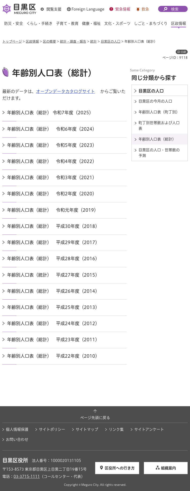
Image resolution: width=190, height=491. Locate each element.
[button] (51, 9)
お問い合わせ (17, 439)
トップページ (12, 41)
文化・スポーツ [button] (117, 23)
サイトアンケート (149, 429)
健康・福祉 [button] (91, 23)
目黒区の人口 (110, 41)
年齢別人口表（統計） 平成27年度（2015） (53, 275)
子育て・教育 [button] (67, 23)
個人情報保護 (17, 429)
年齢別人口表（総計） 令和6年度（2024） (52, 129)
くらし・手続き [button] (39, 23)
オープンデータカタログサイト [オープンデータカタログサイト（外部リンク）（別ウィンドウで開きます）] (65, 91)
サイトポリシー (52, 429)
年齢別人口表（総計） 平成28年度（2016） (53, 258)
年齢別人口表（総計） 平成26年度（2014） (53, 291)
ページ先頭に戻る (95, 418)
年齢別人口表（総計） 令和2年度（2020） (52, 193)
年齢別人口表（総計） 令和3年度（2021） (52, 177)
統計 (93, 41)
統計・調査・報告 (73, 41)
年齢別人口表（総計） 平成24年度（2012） (53, 323)
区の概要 (49, 41)
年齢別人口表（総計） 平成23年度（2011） (53, 339)
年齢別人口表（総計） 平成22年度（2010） (53, 356)
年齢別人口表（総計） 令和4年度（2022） (52, 161)
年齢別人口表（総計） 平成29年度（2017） (53, 242)
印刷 (183, 52)
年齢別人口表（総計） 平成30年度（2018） (53, 226)
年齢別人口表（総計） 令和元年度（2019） (52, 210)
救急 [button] (145, 9)
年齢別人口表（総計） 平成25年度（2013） (53, 307)
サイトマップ (87, 429)
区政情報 (32, 41)
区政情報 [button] (178, 23)
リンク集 (116, 429)
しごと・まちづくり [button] (151, 23)
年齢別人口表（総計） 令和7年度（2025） (50, 112)
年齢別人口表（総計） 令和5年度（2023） (52, 145)
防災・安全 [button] (13, 23)
